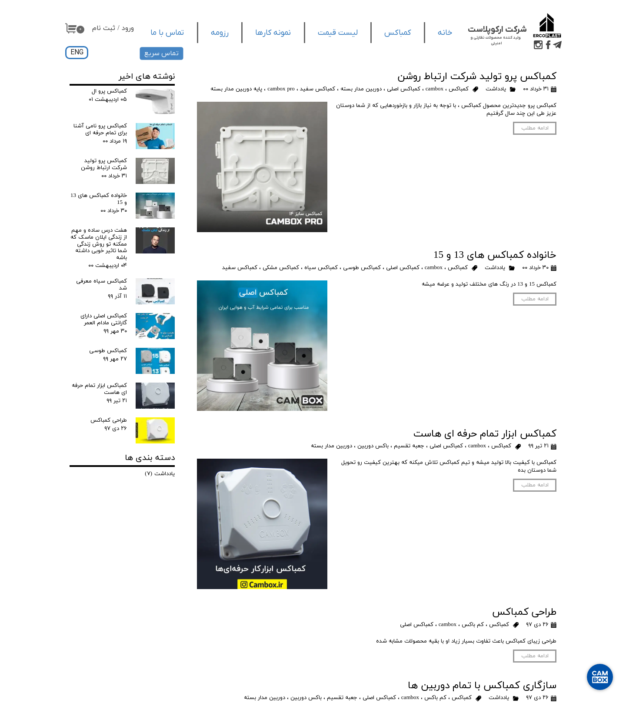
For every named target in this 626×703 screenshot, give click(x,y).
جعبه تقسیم (409, 446)
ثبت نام (103, 28)
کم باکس (473, 625)
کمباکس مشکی (281, 268)
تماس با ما (167, 33)
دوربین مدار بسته (361, 89)
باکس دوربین (373, 446)
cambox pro (280, 89)
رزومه (220, 33)
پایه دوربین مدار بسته (236, 89)
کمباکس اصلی (403, 89)
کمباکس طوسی (362, 268)
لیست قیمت (338, 33)
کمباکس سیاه (321, 268)
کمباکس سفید (317, 89)
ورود (128, 28)
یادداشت (496, 89)
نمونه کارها (273, 33)
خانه (445, 33)
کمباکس (397, 33)
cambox (434, 89)
